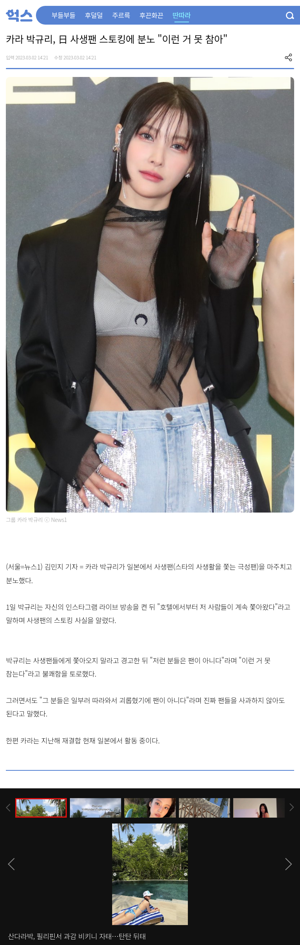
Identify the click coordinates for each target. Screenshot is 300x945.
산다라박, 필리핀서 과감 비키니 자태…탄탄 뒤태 (77, 936)
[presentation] (8, 808)
